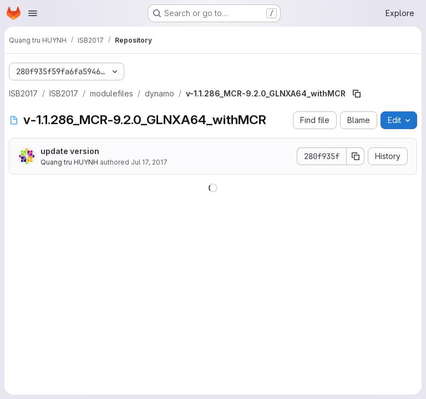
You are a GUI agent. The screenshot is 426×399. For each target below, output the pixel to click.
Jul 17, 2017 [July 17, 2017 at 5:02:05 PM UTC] (149, 162)
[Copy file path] (357, 94)
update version (69, 151)
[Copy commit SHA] (355, 156)
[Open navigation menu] (33, 13)
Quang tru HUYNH (69, 162)
